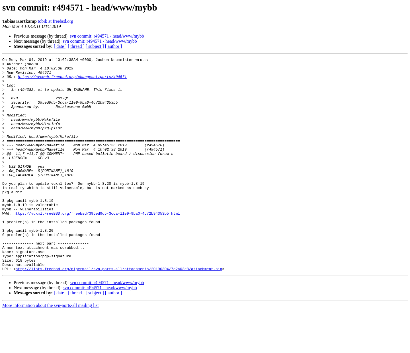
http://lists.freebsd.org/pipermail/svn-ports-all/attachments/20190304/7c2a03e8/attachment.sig (119, 311)
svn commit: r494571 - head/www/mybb (107, 36)
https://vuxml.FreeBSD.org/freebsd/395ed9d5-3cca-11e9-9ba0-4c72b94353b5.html (96, 244)
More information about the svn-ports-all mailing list (50, 348)
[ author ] (113, 46)
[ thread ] (76, 46)
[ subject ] (95, 46)
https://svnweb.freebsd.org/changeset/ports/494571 (72, 80)
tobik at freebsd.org (55, 21)
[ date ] (60, 46)
